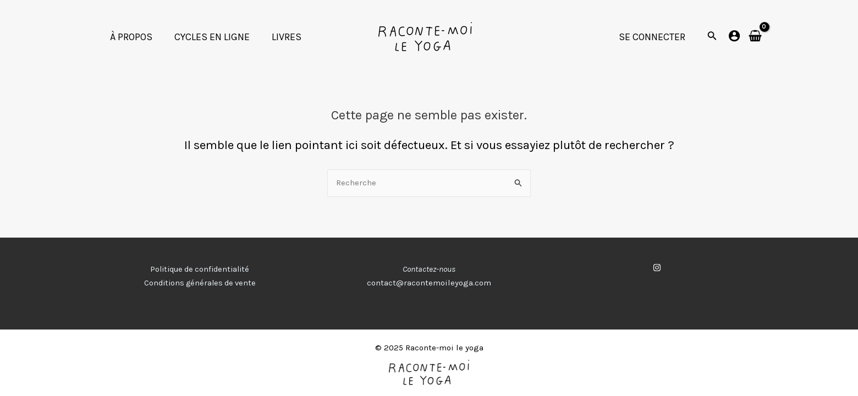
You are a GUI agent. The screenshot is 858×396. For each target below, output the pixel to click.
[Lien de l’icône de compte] (734, 36)
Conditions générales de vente (199, 283)
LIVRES (281, 37)
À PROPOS (130, 37)
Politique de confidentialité (200, 269)
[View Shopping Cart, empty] (755, 36)
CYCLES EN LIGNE (208, 37)
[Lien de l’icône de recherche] (712, 37)
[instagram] (658, 268)
